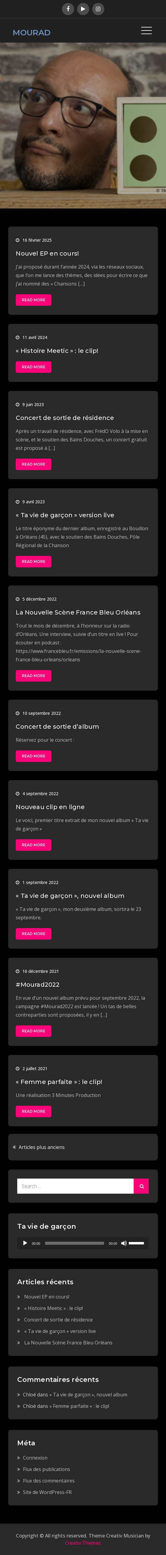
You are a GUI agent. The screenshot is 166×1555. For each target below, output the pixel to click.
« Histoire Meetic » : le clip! (57, 350)
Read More (33, 300)
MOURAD (31, 32)
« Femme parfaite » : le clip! (59, 1082)
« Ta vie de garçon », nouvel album (70, 895)
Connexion (35, 1457)
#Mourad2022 (38, 984)
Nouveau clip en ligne (50, 807)
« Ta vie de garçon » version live (65, 515)
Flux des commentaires (49, 1480)
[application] (82, 1243)
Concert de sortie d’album (57, 726)
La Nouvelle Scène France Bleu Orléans (78, 612)
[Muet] (124, 1243)
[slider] (74, 1243)
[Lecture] (25, 1243)
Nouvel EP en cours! (47, 253)
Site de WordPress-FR (47, 1492)
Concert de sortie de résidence (65, 417)
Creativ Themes (83, 1543)
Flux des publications (46, 1469)
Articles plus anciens (42, 1147)
